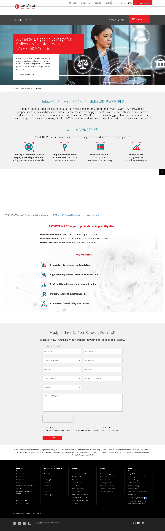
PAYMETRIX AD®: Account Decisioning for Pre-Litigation (26, 215)
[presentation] (58, 418)
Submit (52, 438)
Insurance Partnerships (80, 500)
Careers (75, 480)
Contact (145, 11)
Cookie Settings (134, 486)
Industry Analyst (106, 483)
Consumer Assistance (108, 477)
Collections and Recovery (25, 471)
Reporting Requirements (137, 477)
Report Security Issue (108, 489)
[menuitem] (96, 11)
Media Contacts (105, 480)
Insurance (19, 483)
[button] (62, 360)
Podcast (47, 483)
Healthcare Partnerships (80, 497)
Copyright (38, 523)
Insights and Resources (114, 11)
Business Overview (79, 471)
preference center (112, 430)
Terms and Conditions (135, 471)
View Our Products (23, 503)
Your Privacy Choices (137, 498)
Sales (102, 471)
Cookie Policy (133, 489)
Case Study (48, 474)
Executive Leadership (79, 474)
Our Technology (77, 477)
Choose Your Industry (77, 11)
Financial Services (22, 474)
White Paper (48, 495)
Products (96, 11)
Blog (45, 477)
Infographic (48, 480)
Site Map (75, 503)
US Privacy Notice (134, 483)
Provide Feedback (106, 492)
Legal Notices (133, 474)
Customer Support (106, 474)
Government (20, 477)
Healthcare (20, 480)
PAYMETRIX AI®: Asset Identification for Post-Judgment (76, 215)
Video (46, 489)
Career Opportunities (107, 486)
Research (47, 486)
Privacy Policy (133, 480)
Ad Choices (132, 495)
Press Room (76, 483)
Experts (75, 486)
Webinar (47, 492)
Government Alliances (80, 494)
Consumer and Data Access (138, 492)
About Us (132, 11)
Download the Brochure (27, 74)
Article (46, 471)
